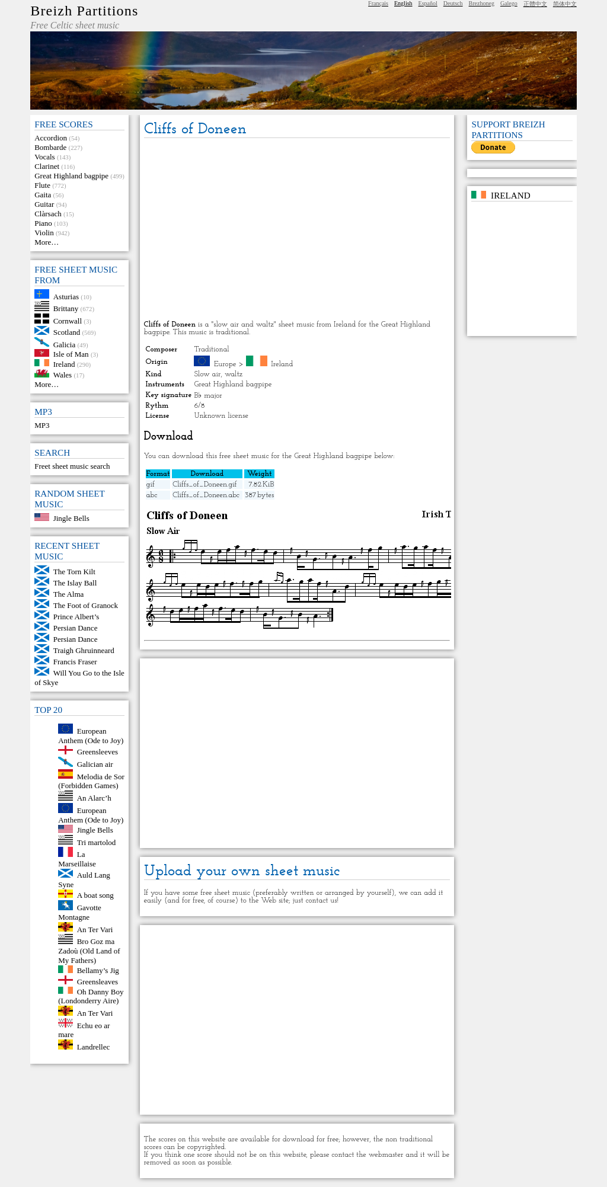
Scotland (67, 332)
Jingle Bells (71, 518)
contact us (321, 900)
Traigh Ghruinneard (83, 650)
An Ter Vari (95, 928)
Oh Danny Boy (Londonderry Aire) (90, 996)
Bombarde (50, 147)
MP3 (41, 425)
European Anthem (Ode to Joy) (90, 736)
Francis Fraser (75, 661)
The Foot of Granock (85, 605)
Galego (508, 3)
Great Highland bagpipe (71, 175)
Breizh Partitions (84, 10)
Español (427, 3)
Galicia (64, 344)
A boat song (95, 895)
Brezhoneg (481, 3)
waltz (233, 374)
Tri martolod (96, 841)
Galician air (95, 764)
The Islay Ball (75, 582)
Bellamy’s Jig (98, 970)
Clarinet (46, 166)
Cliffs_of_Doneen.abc (205, 495)
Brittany (66, 308)
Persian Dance (75, 627)
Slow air (207, 374)
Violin (43, 232)
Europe (225, 364)
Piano (43, 223)
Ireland (64, 363)
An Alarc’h (94, 798)
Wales (62, 374)
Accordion (50, 137)
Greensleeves (97, 751)
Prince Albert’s (76, 616)
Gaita (42, 194)
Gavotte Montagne (79, 912)
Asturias (66, 296)
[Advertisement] (297, 230)
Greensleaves (97, 981)
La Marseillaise (77, 859)
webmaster (386, 1155)
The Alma (68, 594)
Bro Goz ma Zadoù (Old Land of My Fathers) (89, 951)
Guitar (44, 204)
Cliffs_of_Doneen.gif (204, 484)
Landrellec (93, 1046)
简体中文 (565, 4)
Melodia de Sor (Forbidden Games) (91, 781)
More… (46, 242)
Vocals (44, 156)
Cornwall (67, 320)
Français (378, 3)
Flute (42, 185)
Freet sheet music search (72, 466)
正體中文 (535, 4)
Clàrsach (47, 213)
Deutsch (453, 3)
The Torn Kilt (74, 571)
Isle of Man (71, 354)
